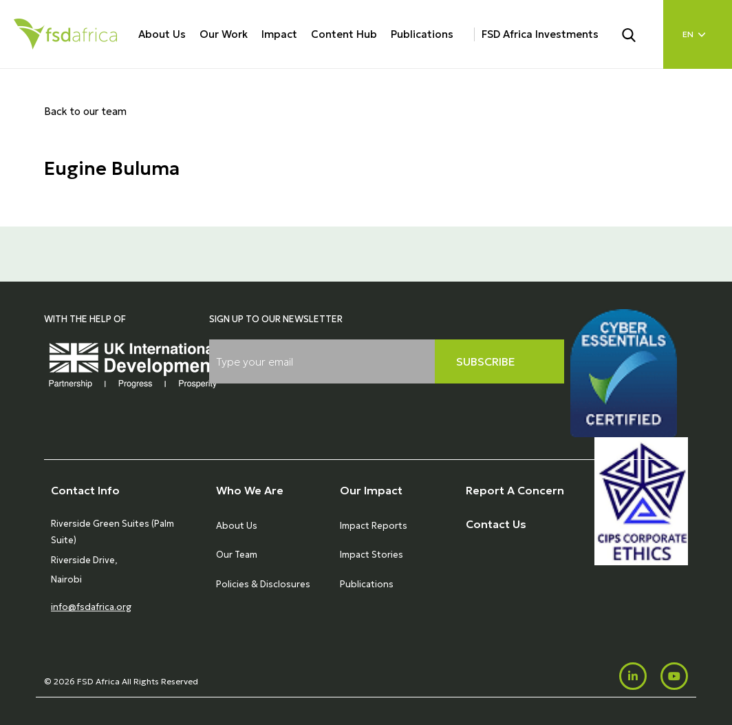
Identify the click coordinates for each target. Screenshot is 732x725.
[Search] (637, 33)
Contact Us (496, 524)
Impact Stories (371, 554)
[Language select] (697, 34)
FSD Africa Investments (540, 34)
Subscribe (485, 361)
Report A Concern (515, 490)
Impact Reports (373, 526)
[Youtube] (674, 676)
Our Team (236, 554)
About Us (162, 34)
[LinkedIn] (633, 676)
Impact (279, 34)
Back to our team (85, 111)
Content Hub (344, 34)
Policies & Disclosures (263, 584)
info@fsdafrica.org (91, 607)
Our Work (224, 34)
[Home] (65, 34)
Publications (422, 34)
